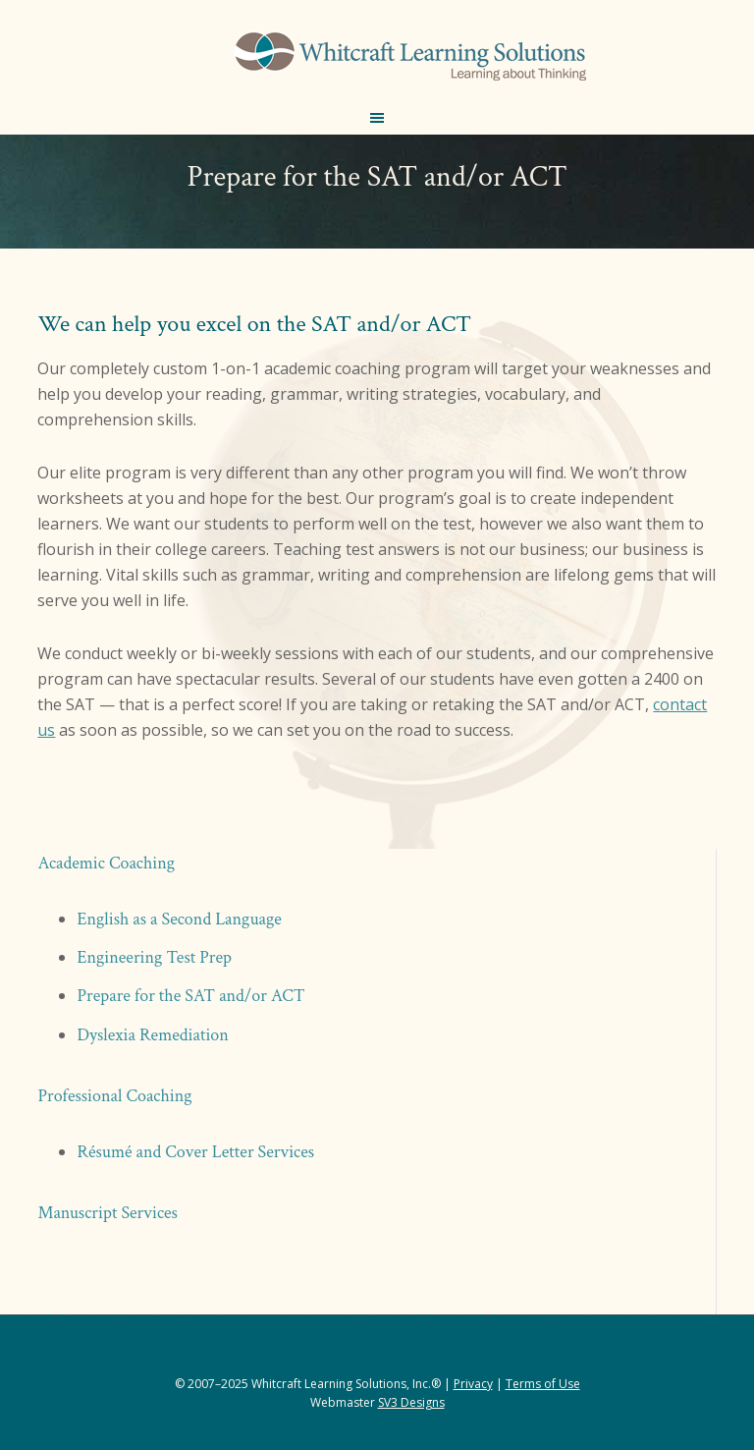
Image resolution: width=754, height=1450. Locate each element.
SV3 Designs (411, 1402)
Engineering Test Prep (154, 957)
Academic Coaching (106, 863)
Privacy (473, 1383)
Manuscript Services (107, 1212)
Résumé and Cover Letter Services (195, 1152)
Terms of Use (543, 1383)
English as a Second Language (179, 919)
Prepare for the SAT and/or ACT (190, 995)
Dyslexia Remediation (152, 1035)
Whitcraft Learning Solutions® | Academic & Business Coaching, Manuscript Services (408, 59)
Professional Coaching (114, 1096)
